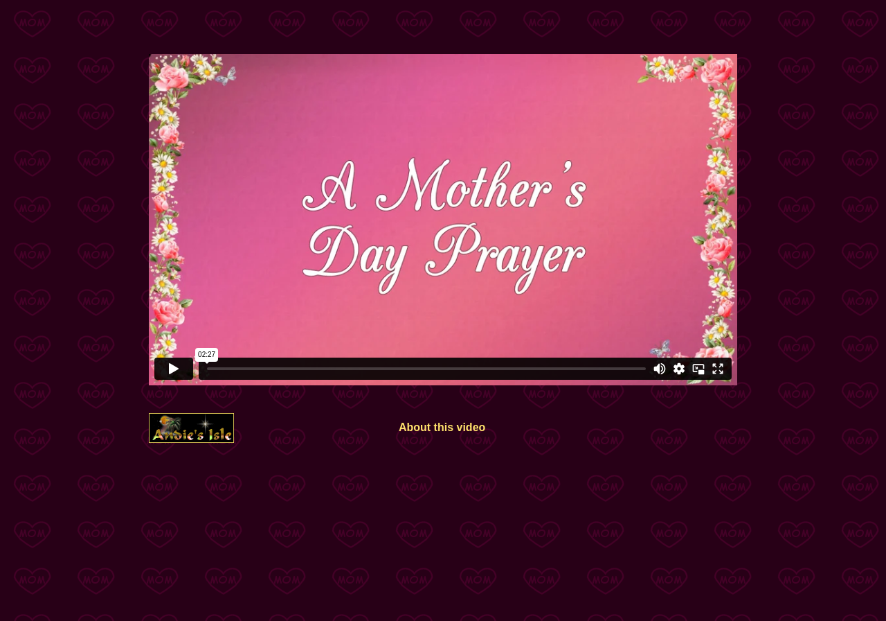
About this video (442, 427)
